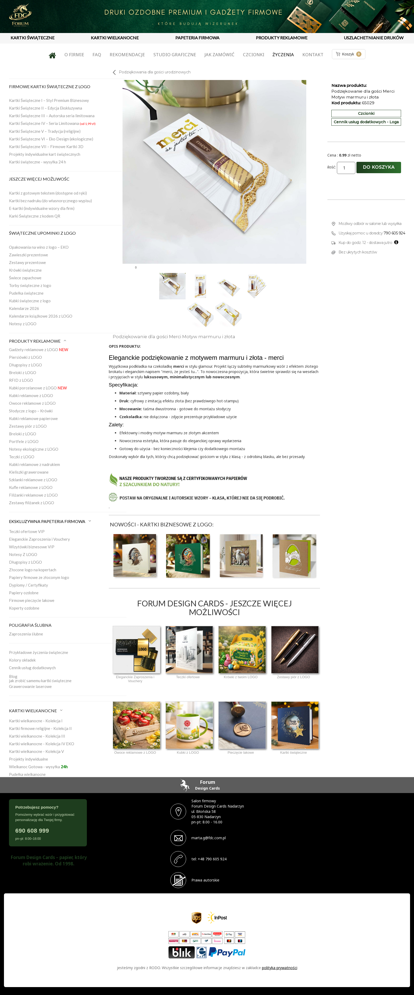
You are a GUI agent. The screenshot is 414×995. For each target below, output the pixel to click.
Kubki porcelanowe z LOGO (38, 387)
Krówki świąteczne (25, 270)
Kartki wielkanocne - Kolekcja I (36, 720)
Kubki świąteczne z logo (30, 300)
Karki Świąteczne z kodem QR (34, 216)
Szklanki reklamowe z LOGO (33, 479)
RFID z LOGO (21, 380)
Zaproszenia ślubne (26, 633)
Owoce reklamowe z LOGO (32, 403)
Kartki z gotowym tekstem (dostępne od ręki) (48, 193)
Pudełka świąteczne (26, 293)
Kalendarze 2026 (24, 308)
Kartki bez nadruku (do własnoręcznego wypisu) (50, 200)
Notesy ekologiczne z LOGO (33, 449)
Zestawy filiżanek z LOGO (31, 502)
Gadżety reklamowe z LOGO (38, 349)
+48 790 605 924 (212, 858)
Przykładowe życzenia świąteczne (38, 652)
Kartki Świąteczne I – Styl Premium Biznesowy (49, 100)
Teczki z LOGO (21, 456)
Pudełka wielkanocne (27, 774)
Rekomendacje (127, 54)
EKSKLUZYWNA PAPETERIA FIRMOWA (50, 521)
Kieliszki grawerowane (29, 472)
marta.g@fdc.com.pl (208, 837)
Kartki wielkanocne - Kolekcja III (37, 736)
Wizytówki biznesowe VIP (31, 546)
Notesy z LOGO (22, 323)
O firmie (74, 54)
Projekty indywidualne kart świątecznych (44, 154)
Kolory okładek (22, 660)
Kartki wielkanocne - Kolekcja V (36, 751)
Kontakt (312, 54)
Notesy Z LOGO (23, 554)
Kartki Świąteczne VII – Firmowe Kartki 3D (46, 146)
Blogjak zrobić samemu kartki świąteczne (40, 678)
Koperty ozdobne (24, 608)
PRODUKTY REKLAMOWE (281, 37)
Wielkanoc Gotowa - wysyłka (38, 766)
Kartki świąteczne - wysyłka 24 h (37, 161)
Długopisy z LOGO (25, 364)
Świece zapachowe (25, 277)
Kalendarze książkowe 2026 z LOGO (40, 316)
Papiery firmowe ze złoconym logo (39, 577)
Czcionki (253, 54)
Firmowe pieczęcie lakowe (31, 600)
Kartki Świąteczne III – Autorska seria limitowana (52, 115)
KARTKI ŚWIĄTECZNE (32, 37)
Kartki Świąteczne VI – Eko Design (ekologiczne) (51, 138)
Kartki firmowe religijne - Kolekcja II (40, 728)
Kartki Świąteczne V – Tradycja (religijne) (45, 131)
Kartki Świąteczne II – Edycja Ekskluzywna (45, 108)
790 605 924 (394, 233)
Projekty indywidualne (28, 759)
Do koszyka (379, 167)
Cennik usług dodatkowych (32, 667)
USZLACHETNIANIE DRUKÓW (373, 37)
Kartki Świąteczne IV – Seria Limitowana (52, 123)
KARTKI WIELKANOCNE (115, 37)
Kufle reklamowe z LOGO (31, 487)
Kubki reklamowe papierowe (33, 418)
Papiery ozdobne (24, 592)
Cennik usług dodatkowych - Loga (366, 122)
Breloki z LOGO (22, 372)
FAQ (96, 54)
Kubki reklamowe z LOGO (31, 395)
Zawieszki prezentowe (28, 254)
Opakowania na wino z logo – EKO (39, 247)
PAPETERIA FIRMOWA (197, 37)
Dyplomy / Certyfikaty (28, 585)
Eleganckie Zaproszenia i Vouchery (39, 539)
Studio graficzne (174, 54)
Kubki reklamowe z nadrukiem (34, 464)
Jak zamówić (219, 54)
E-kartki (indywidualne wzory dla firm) (41, 208)
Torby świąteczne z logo (30, 285)
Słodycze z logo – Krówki (31, 410)
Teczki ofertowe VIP (27, 531)
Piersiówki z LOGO (25, 357)
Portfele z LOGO (24, 441)
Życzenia (283, 54)
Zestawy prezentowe (27, 262)
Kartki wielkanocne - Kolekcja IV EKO (41, 743)
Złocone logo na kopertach (32, 569)
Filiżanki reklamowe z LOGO (33, 495)
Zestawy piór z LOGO (28, 426)
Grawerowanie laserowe (30, 686)
